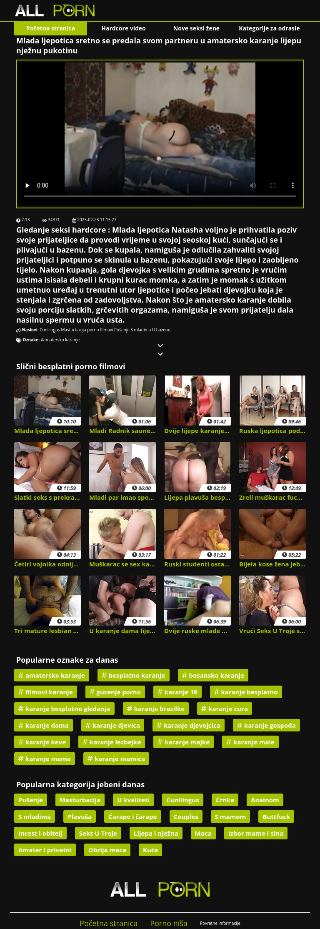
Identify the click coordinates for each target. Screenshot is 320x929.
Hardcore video (123, 28)
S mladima (140, 330)
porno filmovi (100, 330)
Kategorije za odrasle (269, 28)
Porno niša (169, 923)
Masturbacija (73, 330)
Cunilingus (50, 330)
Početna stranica (50, 28)
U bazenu (161, 330)
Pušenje (122, 330)
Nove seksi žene (196, 28)
